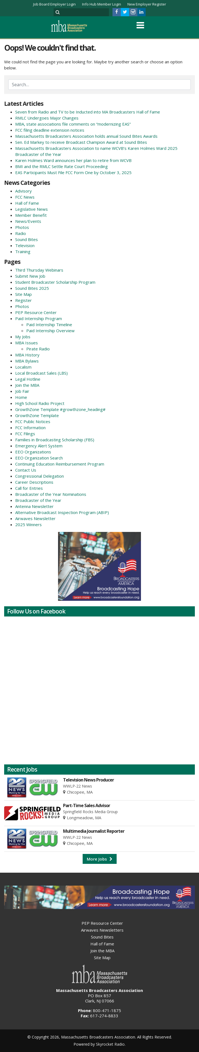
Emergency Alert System (38, 445)
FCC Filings (25, 433)
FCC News (25, 197)
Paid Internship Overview (50, 330)
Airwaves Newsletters (102, 930)
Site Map (23, 294)
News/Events (28, 221)
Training (22, 251)
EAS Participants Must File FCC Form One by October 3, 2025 (73, 172)
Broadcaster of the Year (38, 500)
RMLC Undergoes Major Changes (46, 118)
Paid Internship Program (38, 318)
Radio (20, 233)
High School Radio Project (39, 403)
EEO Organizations (33, 452)
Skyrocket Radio (110, 1044)
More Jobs (99, 859)
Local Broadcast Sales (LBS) (41, 373)
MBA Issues (26, 342)
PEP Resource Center (36, 312)
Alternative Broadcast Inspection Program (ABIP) (62, 512)
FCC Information (30, 427)
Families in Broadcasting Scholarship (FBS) (54, 439)
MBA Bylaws (27, 361)
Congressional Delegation (39, 476)
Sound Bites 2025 (32, 288)
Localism (23, 367)
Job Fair (22, 391)
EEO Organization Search (39, 458)
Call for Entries (29, 488)
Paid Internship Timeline (49, 324)
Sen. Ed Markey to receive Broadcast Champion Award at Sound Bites (81, 142)
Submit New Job (30, 276)
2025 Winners (28, 524)
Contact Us (25, 470)
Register (23, 300)
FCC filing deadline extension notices (49, 130)
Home (21, 397)
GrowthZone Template (37, 415)
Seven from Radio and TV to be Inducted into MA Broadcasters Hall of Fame (87, 112)
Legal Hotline (27, 379)
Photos (22, 227)
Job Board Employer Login (54, 4)
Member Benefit (31, 215)
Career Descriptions (34, 482)
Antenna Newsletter (34, 506)
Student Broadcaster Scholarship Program (55, 282)
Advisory (23, 191)
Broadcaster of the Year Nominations (50, 494)
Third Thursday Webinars (39, 270)
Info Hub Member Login (101, 4)
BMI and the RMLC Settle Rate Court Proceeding (61, 166)
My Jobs (22, 336)
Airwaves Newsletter (35, 518)
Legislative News (31, 209)
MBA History (27, 355)
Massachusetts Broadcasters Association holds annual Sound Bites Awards (86, 136)
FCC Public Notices (32, 421)
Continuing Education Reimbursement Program (59, 464)
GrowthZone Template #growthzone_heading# (60, 409)
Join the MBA (27, 385)
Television (25, 245)
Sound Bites (26, 239)
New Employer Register (146, 4)
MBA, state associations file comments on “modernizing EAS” (73, 124)
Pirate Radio (38, 348)
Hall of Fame (27, 203)
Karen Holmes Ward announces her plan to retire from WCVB (73, 160)
